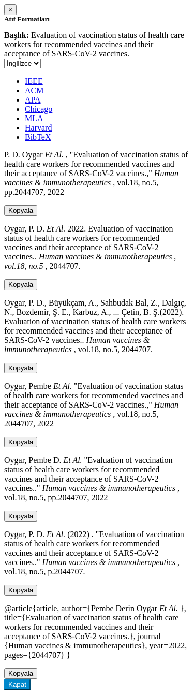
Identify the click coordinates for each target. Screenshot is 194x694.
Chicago (38, 109)
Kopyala (20, 210)
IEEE (34, 81)
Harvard (38, 127)
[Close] (10, 9)
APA (33, 99)
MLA (34, 118)
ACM (34, 90)
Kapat (17, 684)
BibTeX (38, 137)
